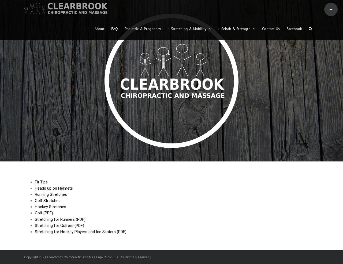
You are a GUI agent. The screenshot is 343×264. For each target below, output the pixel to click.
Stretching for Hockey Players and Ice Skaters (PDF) (80, 231)
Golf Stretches (48, 200)
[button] (310, 28)
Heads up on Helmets (54, 188)
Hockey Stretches (50, 206)
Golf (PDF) (44, 213)
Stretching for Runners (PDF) (60, 219)
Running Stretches (51, 194)
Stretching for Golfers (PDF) (59, 225)
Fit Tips (41, 182)
